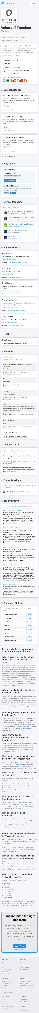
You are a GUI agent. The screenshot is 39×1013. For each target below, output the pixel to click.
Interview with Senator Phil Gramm (13, 510)
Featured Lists (5, 1004)
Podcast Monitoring (7, 992)
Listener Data (23, 965)
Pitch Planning (24, 969)
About (3, 967)
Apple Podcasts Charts (8, 1006)
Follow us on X (24, 1004)
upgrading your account (8, 751)
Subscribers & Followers (26, 985)
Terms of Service (24, 1001)
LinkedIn (22, 1006)
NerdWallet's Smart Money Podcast (20, 224)
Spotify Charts (5, 1008)
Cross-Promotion (6, 987)
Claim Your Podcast (7, 969)
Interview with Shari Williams (11, 547)
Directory (4, 1001)
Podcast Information (25, 967)
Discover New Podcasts (26, 987)
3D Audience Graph (25, 981)
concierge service (24, 827)
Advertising (4, 985)
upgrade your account (25, 728)
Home (3, 963)
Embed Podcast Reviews (26, 990)
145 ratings (18, 55)
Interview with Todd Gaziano (11, 584)
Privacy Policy (23, 999)
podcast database (18, 808)
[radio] (3, 55)
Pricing (3, 965)
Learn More (19, 946)
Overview (22, 963)
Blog (3, 999)
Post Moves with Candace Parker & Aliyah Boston (21, 211)
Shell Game (12, 237)
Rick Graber (6, 31)
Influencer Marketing (7, 990)
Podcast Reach (24, 983)
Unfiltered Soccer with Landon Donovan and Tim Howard (21, 218)
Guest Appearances (7, 981)
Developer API (5, 973)
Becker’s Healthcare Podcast (18, 230)
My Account (5, 971)
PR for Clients (5, 983)
